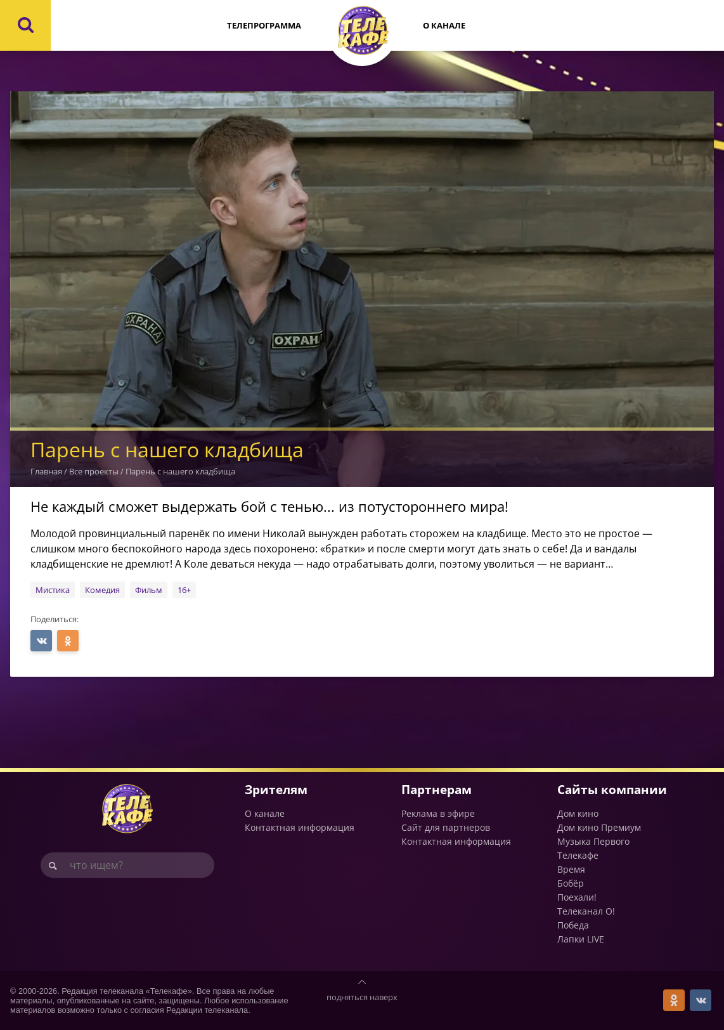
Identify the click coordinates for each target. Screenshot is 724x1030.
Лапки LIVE (580, 939)
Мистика (53, 590)
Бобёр (570, 883)
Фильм (148, 590)
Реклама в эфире (438, 813)
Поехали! (577, 897)
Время (571, 869)
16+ (184, 590)
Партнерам (436, 789)
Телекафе (577, 855)
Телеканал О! (586, 911)
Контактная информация (299, 827)
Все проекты (94, 471)
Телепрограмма (264, 25)
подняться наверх (362, 997)
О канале (444, 25)
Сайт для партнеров (445, 827)
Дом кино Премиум (599, 827)
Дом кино (577, 813)
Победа (573, 925)
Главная (46, 471)
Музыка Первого (593, 841)
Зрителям (276, 789)
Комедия (102, 590)
